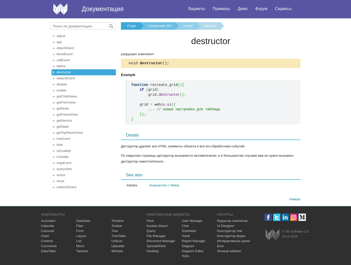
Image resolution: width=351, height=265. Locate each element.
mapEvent (64, 163)
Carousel (47, 232)
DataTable (48, 252)
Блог (220, 247)
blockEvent (65, 54)
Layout (81, 237)
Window (117, 252)
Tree (114, 232)
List (78, 242)
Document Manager (161, 242)
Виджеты (196, 9)
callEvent (63, 60)
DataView (83, 221)
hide (60, 145)
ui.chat (187, 26)
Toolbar (116, 226)
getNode (63, 108)
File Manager (156, 237)
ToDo (185, 257)
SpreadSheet (156, 247)
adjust (61, 36)
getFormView (66, 102)
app (59, 42)
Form (80, 232)
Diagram (188, 247)
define (61, 66)
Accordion (48, 221)
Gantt (186, 237)
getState (63, 126)
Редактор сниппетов (232, 221)
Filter (79, 226)
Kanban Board (157, 226)
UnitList (116, 242)
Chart (45, 237)
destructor (64, 72)
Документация (102, 8)
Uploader (118, 247)
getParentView (67, 114)
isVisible (62, 157)
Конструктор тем (229, 232)
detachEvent (66, 78)
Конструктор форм (231, 237)
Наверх (294, 200)
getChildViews (67, 96)
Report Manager (193, 242)
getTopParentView (70, 133)
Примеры (221, 9)
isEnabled (64, 151)
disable (62, 84)
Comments (49, 247)
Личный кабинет (229, 252)
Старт (131, 26)
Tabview (82, 252)
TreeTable (118, 237)
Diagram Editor (193, 252)
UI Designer (225, 226)
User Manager (192, 221)
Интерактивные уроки (233, 242)
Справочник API (159, 26)
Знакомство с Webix (164, 186)
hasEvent (63, 139)
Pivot (150, 221)
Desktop (153, 252)
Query (151, 232)
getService (64, 120)
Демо (243, 9)
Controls (47, 242)
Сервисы (283, 9)
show (60, 181)
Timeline (117, 221)
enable (61, 90)
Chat (185, 226)
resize (61, 175)
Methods (210, 26)
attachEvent (65, 48)
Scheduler (189, 232)
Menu (80, 247)
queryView (64, 169)
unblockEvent (66, 187)
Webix (272, 235)
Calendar (47, 226)
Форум (261, 9)
